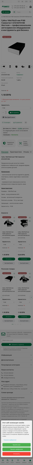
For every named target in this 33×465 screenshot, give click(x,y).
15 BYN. (20, 128)
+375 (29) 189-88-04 (18, 8)
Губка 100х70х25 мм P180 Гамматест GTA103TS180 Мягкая (23, 233)
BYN (26, 1)
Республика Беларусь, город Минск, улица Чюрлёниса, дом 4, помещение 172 (15, 385)
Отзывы (27, 152)
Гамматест (20, 75)
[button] (1, 66)
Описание (4, 152)
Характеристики (16, 152)
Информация (16, 355)
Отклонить (16, 454)
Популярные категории (16, 365)
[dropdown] (2, 1)
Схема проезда (16, 392)
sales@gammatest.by (9, 378)
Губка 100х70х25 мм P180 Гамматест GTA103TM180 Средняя (8, 233)
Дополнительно (16, 360)
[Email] (16, 340)
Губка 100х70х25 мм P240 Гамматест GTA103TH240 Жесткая (8, 289)
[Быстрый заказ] (8, 117)
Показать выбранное (10, 440)
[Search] (24, 12)
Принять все (16, 445)
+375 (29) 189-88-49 (18, 6)
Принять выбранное (16, 449)
